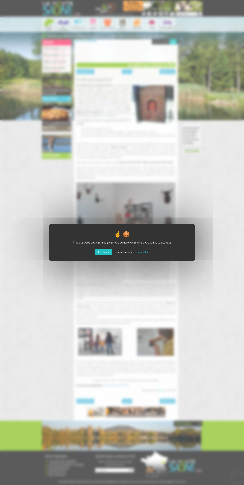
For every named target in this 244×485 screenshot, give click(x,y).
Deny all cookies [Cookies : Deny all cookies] (124, 252)
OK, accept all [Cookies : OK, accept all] (104, 252)
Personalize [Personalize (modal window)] (142, 252)
